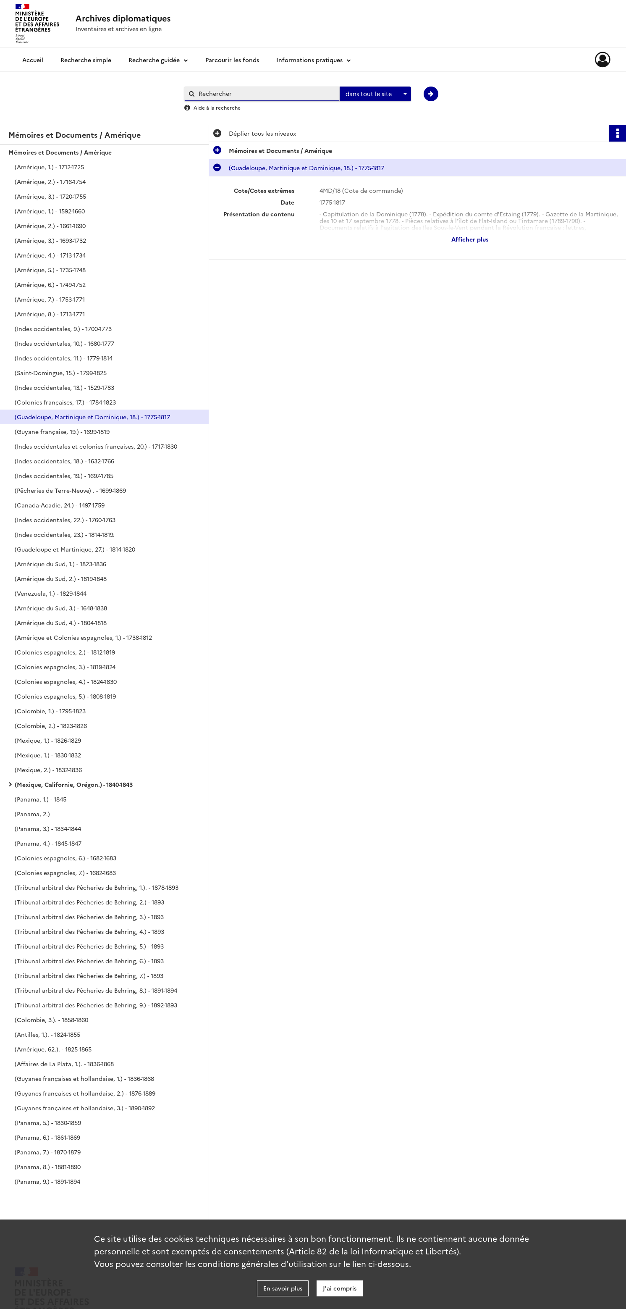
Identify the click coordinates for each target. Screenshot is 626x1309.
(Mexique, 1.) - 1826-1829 (48, 740)
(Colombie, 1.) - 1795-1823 (50, 711)
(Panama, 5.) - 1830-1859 (48, 1122)
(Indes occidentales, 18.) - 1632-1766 (64, 461)
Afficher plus (469, 239)
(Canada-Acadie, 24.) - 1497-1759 (60, 505)
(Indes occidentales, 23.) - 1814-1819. (65, 534)
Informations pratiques (309, 59)
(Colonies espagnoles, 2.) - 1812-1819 (65, 652)
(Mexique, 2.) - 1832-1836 (48, 769)
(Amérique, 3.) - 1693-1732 (50, 240)
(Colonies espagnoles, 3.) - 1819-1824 (65, 666)
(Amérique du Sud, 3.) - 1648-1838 (61, 608)
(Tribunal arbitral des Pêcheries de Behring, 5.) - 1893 (89, 946)
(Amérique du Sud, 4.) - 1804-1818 (61, 622)
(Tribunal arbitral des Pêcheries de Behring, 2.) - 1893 (89, 902)
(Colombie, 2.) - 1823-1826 (51, 725)
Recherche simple (85, 59)
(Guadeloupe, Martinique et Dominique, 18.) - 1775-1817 (92, 417)
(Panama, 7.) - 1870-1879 (48, 1152)
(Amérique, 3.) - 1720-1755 (50, 196)
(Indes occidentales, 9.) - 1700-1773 (63, 328)
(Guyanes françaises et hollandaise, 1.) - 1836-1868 (84, 1078)
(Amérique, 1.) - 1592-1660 (50, 211)
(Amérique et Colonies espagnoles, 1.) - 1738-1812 (83, 637)
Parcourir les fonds (232, 59)
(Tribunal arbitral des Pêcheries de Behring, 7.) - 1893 (89, 975)
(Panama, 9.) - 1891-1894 (47, 1181)
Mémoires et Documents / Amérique (60, 152)
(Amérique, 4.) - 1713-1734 (50, 255)
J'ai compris (339, 1288)
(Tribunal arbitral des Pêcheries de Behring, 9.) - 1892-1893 (96, 1005)
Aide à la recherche (217, 107)
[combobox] (375, 94)
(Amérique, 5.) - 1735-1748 (50, 269)
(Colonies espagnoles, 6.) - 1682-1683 (65, 858)
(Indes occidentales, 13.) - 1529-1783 (64, 387)
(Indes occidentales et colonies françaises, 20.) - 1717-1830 (96, 446)
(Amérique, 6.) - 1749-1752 (50, 284)
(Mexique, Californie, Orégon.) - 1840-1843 (74, 784)
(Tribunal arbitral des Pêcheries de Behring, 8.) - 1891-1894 (96, 990)
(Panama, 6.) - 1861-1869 (47, 1137)
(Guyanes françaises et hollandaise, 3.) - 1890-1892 (85, 1108)
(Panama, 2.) (32, 814)
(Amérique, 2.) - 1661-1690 (50, 225)
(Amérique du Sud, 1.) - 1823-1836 (60, 564)
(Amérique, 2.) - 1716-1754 (50, 181)
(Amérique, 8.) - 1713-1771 (50, 314)
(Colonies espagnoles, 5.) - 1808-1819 (65, 696)
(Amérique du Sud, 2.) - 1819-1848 (61, 578)
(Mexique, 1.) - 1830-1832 (48, 755)
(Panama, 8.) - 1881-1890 (48, 1166)
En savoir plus (282, 1288)
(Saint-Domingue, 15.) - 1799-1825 (61, 372)
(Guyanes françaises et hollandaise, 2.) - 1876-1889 (85, 1093)
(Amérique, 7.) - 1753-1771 (50, 299)
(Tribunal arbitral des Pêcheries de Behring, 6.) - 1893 (89, 961)
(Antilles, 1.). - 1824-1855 (47, 1034)
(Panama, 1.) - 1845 (40, 799)
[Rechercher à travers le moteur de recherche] (266, 93)
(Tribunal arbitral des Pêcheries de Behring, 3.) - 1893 (89, 916)
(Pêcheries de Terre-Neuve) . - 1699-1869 (70, 490)
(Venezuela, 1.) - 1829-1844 (50, 593)
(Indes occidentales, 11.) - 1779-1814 (64, 358)
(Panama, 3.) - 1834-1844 (48, 828)
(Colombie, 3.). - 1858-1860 (51, 1019)
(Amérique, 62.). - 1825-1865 (53, 1049)
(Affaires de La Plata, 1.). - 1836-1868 (64, 1063)
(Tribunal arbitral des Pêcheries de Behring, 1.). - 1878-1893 (96, 887)
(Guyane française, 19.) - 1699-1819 (62, 431)
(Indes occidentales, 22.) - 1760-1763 (65, 519)
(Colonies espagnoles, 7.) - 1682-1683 (65, 872)
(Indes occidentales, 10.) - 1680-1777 (64, 343)
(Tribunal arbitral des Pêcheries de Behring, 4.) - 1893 (89, 931)
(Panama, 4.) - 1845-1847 (48, 843)
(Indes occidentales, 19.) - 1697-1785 (64, 475)
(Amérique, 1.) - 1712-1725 (49, 167)
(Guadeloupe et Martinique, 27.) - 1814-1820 (75, 549)
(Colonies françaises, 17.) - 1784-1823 (65, 402)
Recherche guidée (154, 59)
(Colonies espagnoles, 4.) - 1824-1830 (66, 681)
